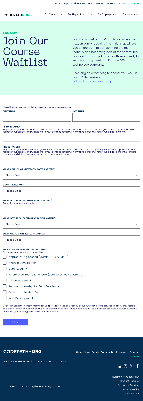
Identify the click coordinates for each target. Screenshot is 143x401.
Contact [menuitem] (124, 3)
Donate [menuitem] (135, 3)
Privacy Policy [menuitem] (132, 393)
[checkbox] (71, 276)
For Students (52, 14)
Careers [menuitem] (110, 3)
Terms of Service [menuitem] (130, 389)
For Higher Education (80, 14)
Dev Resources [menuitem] (119, 352)
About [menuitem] (57, 3)
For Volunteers (131, 14)
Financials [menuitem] (79, 3)
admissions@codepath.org (92, 81)
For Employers (106, 14)
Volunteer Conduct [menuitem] (128, 385)
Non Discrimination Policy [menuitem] (125, 376)
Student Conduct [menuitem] (129, 381)
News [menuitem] (91, 3)
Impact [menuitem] (68, 3)
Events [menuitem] (99, 3)
